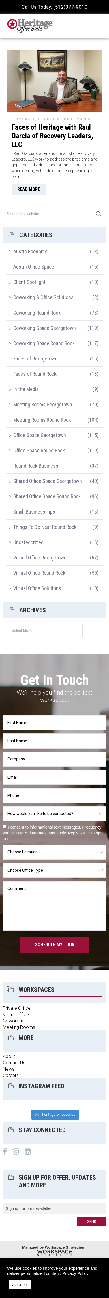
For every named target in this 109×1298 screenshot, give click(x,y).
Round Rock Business (35, 466)
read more (28, 189)
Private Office (17, 1008)
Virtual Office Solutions (37, 588)
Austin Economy (30, 251)
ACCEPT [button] (19, 1285)
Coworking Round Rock (37, 313)
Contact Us (14, 1062)
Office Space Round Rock (39, 450)
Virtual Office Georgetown (40, 558)
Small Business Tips (34, 512)
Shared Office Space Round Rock (47, 496)
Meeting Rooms (19, 1027)
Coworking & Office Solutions (43, 297)
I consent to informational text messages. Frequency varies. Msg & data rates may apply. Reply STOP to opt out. (52, 833)
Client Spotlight (29, 282)
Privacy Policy (75, 1273)
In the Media (26, 389)
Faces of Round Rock (35, 374)
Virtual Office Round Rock (39, 573)
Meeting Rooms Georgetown (42, 404)
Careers (11, 1075)
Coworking (14, 1021)
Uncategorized (28, 542)
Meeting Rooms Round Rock (42, 420)
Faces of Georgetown (35, 359)
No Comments (78, 119)
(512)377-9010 (70, 7)
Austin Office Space (33, 267)
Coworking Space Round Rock (44, 343)
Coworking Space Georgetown (44, 328)
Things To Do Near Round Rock (44, 527)
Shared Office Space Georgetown (47, 481)
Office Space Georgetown (39, 435)
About (9, 1056)
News (8, 1069)
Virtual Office (16, 1014)
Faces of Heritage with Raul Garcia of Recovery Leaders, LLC (52, 136)
